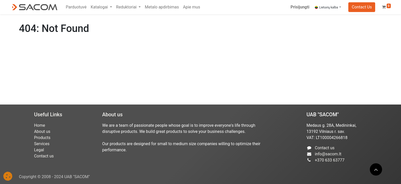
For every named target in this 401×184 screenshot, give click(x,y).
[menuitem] (76, 7)
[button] (376, 169)
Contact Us (362, 7)
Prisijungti (300, 7)
